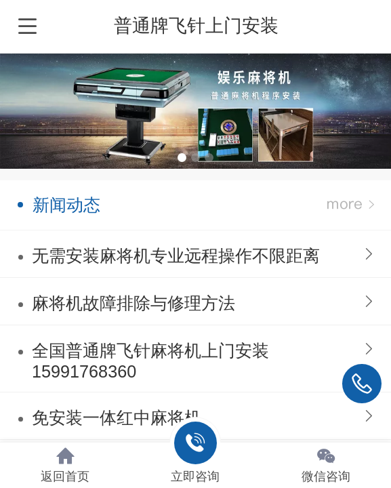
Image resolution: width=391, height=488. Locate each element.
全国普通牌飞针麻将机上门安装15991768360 (150, 361)
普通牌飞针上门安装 (196, 26)
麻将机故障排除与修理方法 (133, 302)
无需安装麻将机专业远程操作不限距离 (176, 255)
